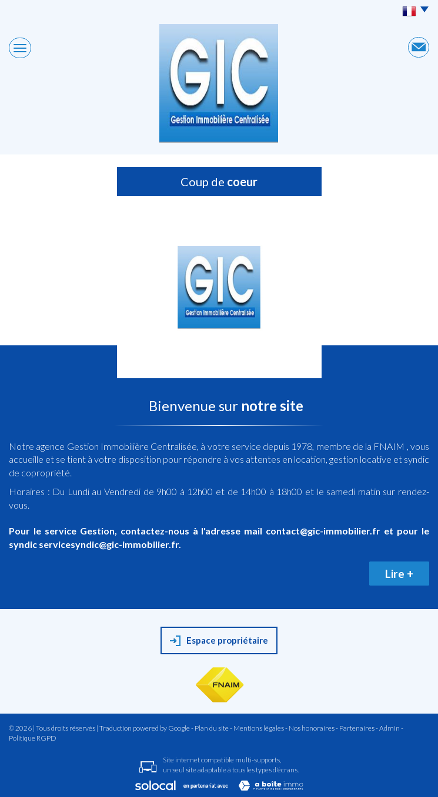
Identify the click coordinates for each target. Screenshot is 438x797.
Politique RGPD (32, 738)
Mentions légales (258, 728)
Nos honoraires (312, 728)
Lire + (399, 573)
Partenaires (357, 728)
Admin (389, 728)
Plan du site (212, 728)
